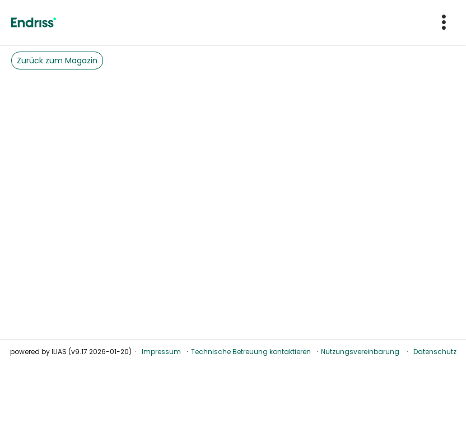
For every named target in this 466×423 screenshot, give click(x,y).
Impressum (161, 351)
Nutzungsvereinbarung (360, 351)
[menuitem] (445, 22)
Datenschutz (434, 351)
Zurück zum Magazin (57, 60)
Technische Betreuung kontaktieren (251, 351)
